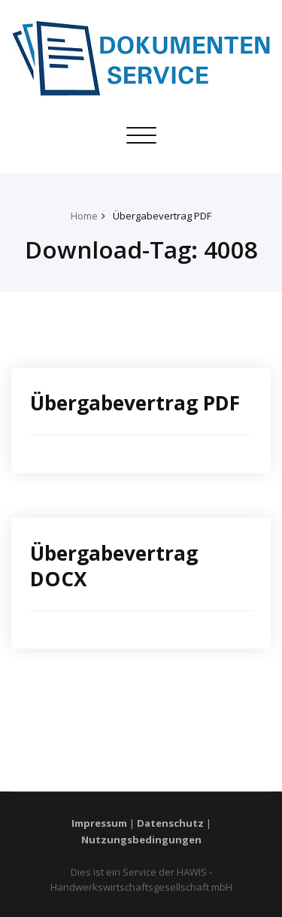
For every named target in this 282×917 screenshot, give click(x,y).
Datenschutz (170, 823)
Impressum (99, 823)
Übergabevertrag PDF (162, 215)
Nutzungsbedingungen (141, 839)
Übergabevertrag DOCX (114, 566)
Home (84, 215)
